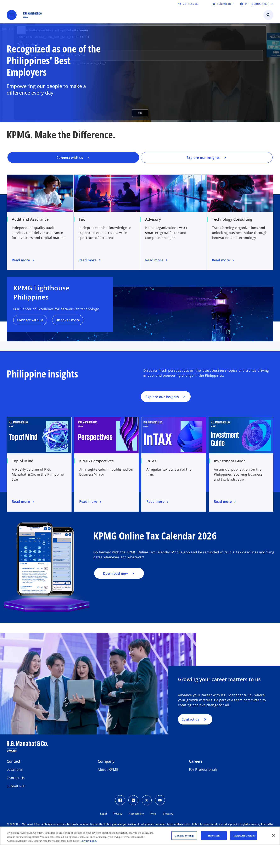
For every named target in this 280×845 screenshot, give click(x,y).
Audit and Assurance (30, 219)
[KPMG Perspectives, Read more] (90, 502)
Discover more (68, 320)
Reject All (214, 835)
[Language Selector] (256, 4)
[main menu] (12, 15)
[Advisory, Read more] (156, 260)
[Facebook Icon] (120, 800)
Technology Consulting (232, 219)
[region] (140, 836)
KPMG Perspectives (96, 460)
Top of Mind (22, 460)
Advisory (153, 219)
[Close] (273, 835)
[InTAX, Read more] (157, 502)
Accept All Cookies (244, 835)
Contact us (190, 719)
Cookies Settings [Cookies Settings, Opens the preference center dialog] (184, 835)
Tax (82, 219)
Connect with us (30, 320)
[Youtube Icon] (160, 800)
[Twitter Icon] (147, 800)
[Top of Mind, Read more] (23, 502)
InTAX (151, 460)
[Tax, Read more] (90, 260)
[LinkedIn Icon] (133, 800)
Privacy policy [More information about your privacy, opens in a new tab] (89, 840)
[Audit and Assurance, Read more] (23, 260)
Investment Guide (230, 460)
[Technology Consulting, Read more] (223, 260)
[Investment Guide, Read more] (225, 502)
